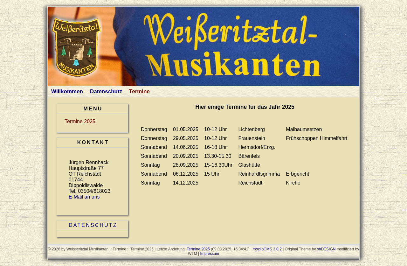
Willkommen (67, 91)
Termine (139, 91)
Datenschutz (106, 91)
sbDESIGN (326, 249)
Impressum (209, 253)
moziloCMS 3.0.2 (266, 249)
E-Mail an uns (84, 197)
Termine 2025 (80, 121)
